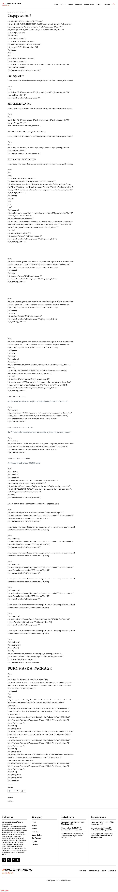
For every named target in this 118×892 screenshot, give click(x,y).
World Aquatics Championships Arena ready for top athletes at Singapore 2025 (72, 835)
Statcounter (4, 891)
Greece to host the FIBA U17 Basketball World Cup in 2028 (71, 829)
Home (9, 12)
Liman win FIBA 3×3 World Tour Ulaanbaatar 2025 (72, 823)
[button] (113, 4)
